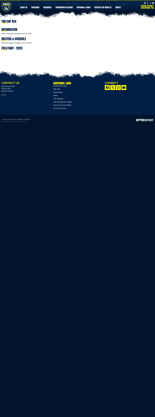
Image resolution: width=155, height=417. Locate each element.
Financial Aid (57, 384)
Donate (118, 9)
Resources (47, 9)
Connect (111, 374)
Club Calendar (58, 390)
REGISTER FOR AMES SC (103, 9)
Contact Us (10, 374)
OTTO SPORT (7, 413)
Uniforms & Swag (84, 9)
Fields (55, 387)
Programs (35, 9)
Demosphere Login (60, 377)
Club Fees (56, 380)
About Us (23, 9)
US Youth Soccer (59, 400)
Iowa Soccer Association (62, 396)
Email (3, 386)
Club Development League (62, 393)
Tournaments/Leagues (64, 9)
